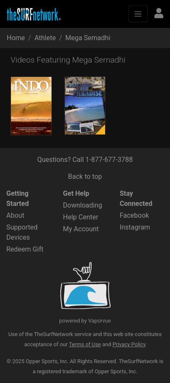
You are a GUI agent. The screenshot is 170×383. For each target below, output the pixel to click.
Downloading (82, 205)
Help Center (80, 217)
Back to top (85, 176)
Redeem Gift (24, 249)
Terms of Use (85, 344)
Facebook (134, 215)
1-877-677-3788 (109, 160)
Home (16, 38)
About (15, 215)
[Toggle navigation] (138, 13)
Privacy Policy (129, 344)
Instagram (135, 227)
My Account (81, 229)
